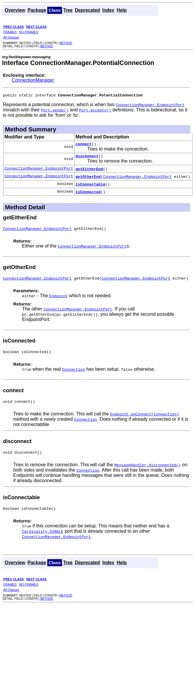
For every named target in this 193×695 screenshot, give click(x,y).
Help (122, 10)
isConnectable (90, 186)
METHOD (65, 43)
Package (37, 10)
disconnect (86, 158)
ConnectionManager (33, 80)
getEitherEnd (89, 171)
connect (83, 145)
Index (108, 10)
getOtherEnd (88, 179)
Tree (68, 10)
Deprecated (87, 10)
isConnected (88, 194)
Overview (15, 10)
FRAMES (10, 32)
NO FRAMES (28, 32)
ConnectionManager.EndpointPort (38, 171)
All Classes (11, 37)
